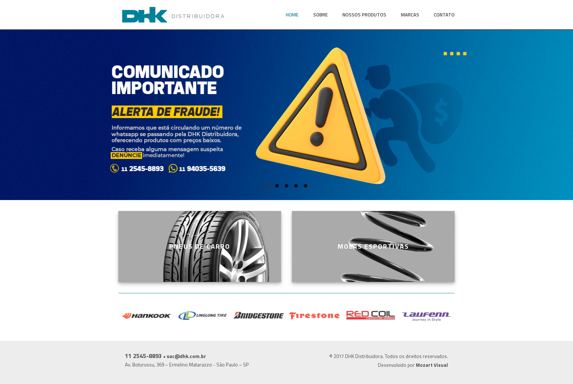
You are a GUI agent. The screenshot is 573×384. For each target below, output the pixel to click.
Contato (444, 14)
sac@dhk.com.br (186, 356)
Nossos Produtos (364, 14)
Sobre (320, 14)
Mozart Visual (432, 365)
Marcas (410, 14)
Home (292, 14)
